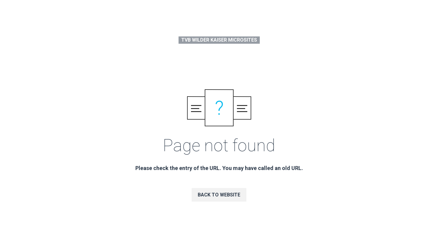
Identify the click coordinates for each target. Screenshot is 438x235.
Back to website (219, 195)
